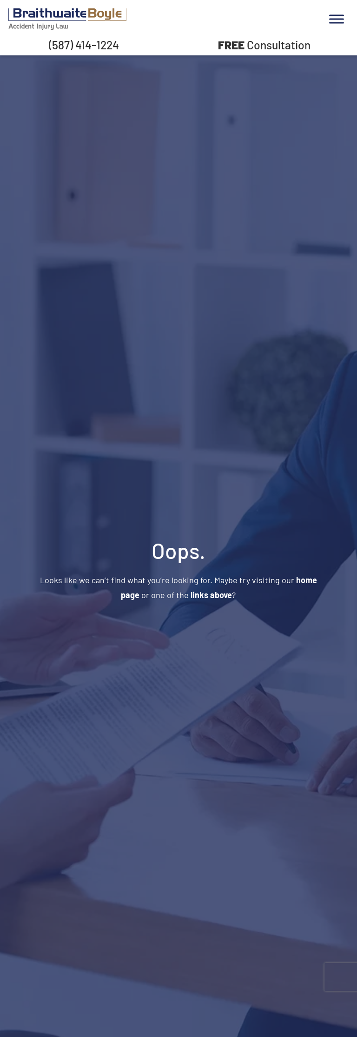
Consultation (264, 45)
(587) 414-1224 (84, 45)
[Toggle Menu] (336, 18)
